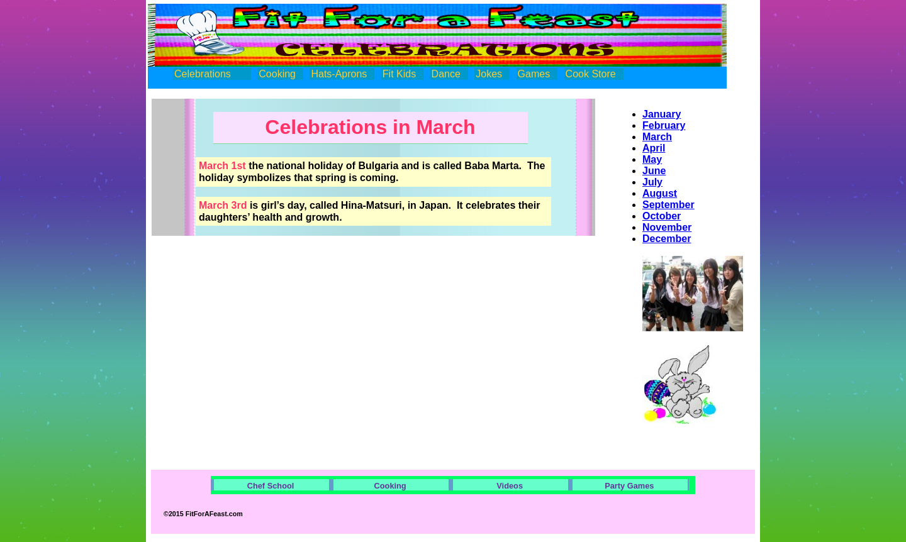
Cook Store (591, 74)
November (666, 227)
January (661, 114)
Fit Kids (399, 74)
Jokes (489, 74)
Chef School (270, 485)
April (653, 148)
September (668, 204)
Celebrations (202, 74)
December (666, 238)
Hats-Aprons (339, 74)
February (663, 125)
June (654, 170)
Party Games (629, 485)
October (661, 216)
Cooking (277, 74)
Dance (446, 74)
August (659, 193)
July (652, 182)
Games (534, 74)
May (652, 159)
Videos (509, 485)
